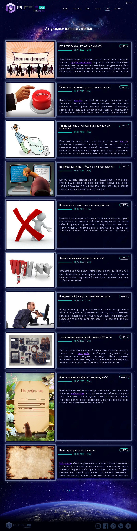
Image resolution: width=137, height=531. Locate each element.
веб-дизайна (77, 393)
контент (78, 100)
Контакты (118, 9)
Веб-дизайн (65, 463)
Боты (88, 9)
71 (83, 491)
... (58, 491)
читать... (124, 46)
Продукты (77, 9)
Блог (107, 9)
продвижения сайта (81, 62)
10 (73, 491)
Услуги (98, 9)
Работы (65, 9)
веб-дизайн (83, 353)
